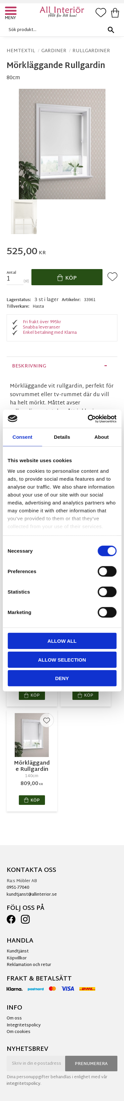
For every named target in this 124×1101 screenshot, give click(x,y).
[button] (11, 11)
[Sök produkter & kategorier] (60, 29)
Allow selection (62, 659)
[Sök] (111, 29)
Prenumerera (91, 1064)
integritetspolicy (23, 1084)
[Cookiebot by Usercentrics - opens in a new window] (88, 418)
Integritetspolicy (24, 1025)
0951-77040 (18, 888)
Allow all (62, 641)
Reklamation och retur (29, 965)
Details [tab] (62, 437)
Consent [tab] (22, 437)
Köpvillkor (17, 958)
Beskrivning (29, 366)
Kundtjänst (18, 951)
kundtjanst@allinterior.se (32, 895)
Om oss (14, 1018)
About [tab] (102, 437)
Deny (62, 678)
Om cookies (18, 1032)
